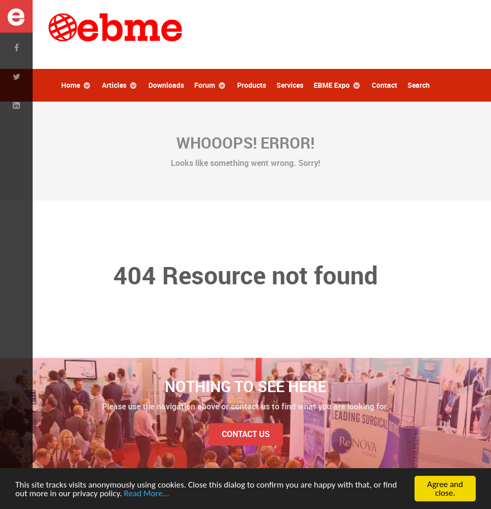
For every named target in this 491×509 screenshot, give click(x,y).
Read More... (146, 493)
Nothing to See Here (245, 386)
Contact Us (246, 434)
